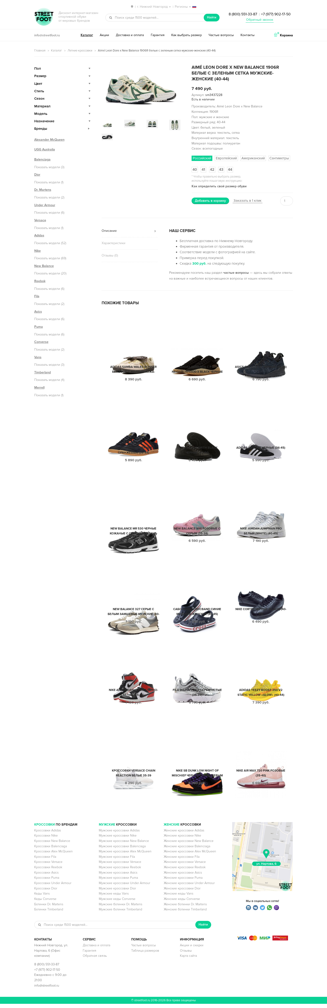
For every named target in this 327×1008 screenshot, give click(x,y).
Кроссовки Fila (45, 861)
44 (230, 169)
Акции (104, 35)
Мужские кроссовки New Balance (124, 845)
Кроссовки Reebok (48, 871)
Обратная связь (95, 960)
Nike (37, 251)
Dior (37, 175)
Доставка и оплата (130, 35)
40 (195, 169)
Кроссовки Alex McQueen (53, 856)
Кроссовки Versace (48, 866)
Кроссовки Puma (46, 882)
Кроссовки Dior (45, 893)
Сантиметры (279, 158)
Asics (38, 312)
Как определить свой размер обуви (219, 186)
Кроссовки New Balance (52, 845)
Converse (41, 342)
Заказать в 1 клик (248, 200)
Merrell (39, 388)
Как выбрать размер (186, 35)
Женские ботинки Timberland (185, 914)
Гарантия (158, 35)
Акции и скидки (191, 949)
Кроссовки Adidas (47, 835)
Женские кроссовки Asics (183, 877)
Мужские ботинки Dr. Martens (120, 908)
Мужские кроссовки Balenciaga (122, 850)
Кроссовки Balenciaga (50, 850)
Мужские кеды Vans (114, 898)
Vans (37, 357)
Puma (38, 327)
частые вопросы (236, 273)
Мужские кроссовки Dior (117, 893)
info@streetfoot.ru (47, 35)
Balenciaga (42, 159)
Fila (36, 296)
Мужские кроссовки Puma (118, 882)
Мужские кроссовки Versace (120, 866)
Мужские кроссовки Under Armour (124, 887)
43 (221, 169)
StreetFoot (43, 17)
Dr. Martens (42, 190)
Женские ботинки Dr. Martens (185, 908)
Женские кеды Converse (182, 903)
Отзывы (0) (110, 255)
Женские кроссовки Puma (183, 882)
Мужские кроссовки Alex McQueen (125, 856)
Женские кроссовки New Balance (188, 845)
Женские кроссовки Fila (182, 861)
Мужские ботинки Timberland (120, 914)
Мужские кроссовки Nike (118, 840)
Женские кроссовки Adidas (184, 835)
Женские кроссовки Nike (182, 840)
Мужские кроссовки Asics (118, 877)
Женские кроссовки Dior (182, 893)
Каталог (87, 35)
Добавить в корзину (210, 201)
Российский (202, 158)
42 (212, 169)
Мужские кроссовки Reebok (120, 871)
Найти (211, 17)
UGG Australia (44, 149)
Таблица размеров (145, 955)
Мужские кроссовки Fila (117, 861)
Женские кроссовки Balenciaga (187, 850)
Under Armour (44, 205)
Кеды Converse (45, 903)
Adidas (39, 235)
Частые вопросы (221, 35)
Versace (40, 220)
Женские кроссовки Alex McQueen (190, 856)
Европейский (226, 158)
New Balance (44, 266)
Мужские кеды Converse (117, 903)
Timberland (42, 372)
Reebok (39, 281)
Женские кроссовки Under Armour (189, 887)
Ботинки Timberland (48, 914)
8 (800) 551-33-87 (243, 14)
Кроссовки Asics (46, 877)
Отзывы (186, 955)
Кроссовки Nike (46, 840)
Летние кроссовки (80, 50)
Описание (109, 231)
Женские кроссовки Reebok (185, 871)
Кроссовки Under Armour (52, 887)
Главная (39, 50)
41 (203, 169)
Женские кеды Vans (178, 898)
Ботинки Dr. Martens (48, 908)
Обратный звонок (259, 20)
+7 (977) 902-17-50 (276, 14)
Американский (253, 158)
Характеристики (113, 243)
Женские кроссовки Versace (185, 866)
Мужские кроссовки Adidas (119, 835)
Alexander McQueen (49, 140)
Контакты (248, 35)
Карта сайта (188, 960)
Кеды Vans (42, 898)
